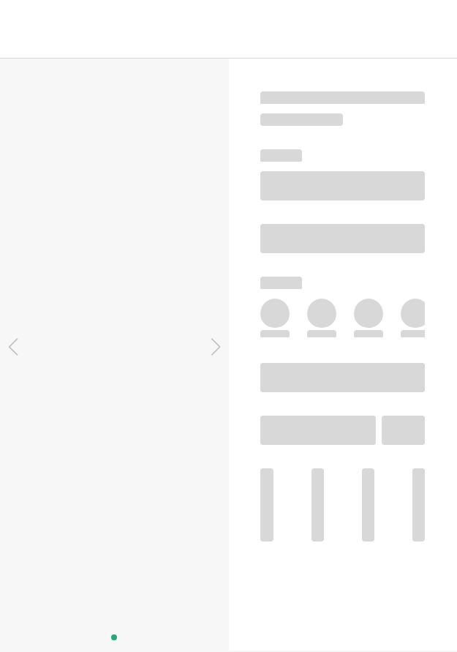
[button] (12, 347)
